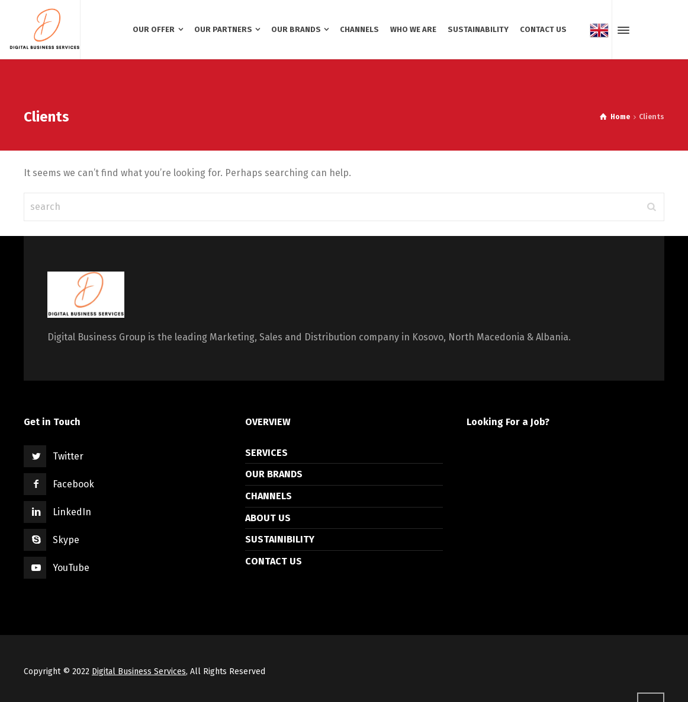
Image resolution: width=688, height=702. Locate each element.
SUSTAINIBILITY (279, 539)
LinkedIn (72, 512)
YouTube (71, 567)
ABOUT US (268, 518)
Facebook (73, 484)
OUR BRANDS (274, 474)
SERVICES (266, 452)
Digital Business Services (139, 671)
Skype (66, 539)
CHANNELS (268, 496)
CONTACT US (273, 561)
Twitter (68, 456)
